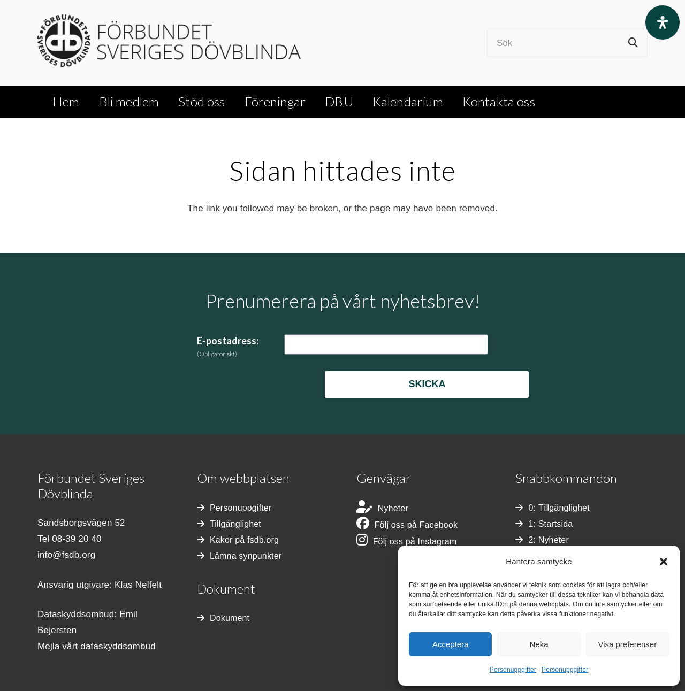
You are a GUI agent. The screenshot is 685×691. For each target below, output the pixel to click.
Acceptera (450, 644)
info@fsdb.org (66, 555)
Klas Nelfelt (138, 585)
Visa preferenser (627, 644)
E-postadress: (227, 346)
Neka (538, 644)
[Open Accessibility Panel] (662, 22)
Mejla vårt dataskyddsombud (96, 646)
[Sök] (567, 43)
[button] (663, 561)
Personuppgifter (513, 669)
